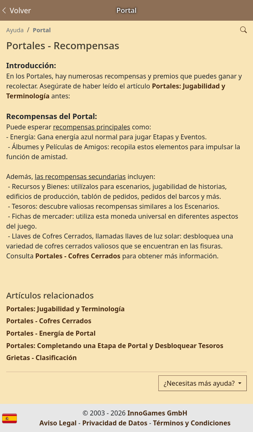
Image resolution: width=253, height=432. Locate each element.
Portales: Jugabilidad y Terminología (65, 308)
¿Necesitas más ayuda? (200, 383)
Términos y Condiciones (192, 422)
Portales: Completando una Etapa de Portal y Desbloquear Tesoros (114, 345)
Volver (15, 10)
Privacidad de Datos (115, 422)
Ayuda (15, 30)
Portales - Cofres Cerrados (77, 255)
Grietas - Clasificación (41, 357)
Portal (42, 30)
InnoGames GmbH (157, 413)
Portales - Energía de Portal (50, 333)
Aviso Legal (57, 422)
